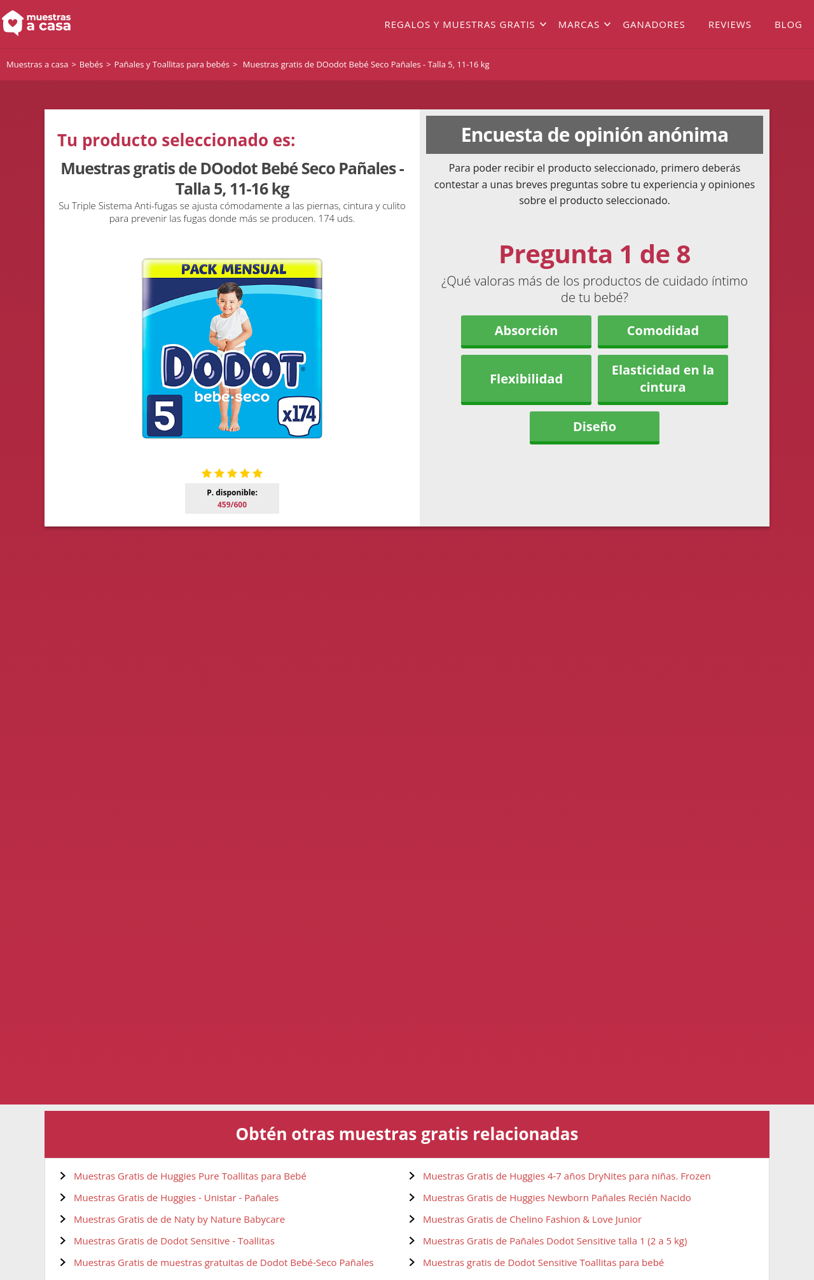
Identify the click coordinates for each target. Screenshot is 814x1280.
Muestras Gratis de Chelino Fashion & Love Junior (532, 1219)
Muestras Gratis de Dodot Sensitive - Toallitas (174, 1240)
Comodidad (663, 330)
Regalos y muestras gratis (459, 24)
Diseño (594, 426)
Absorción (526, 330)
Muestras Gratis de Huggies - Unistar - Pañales (176, 1197)
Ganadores (654, 24)
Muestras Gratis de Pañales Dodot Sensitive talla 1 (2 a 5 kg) (555, 1240)
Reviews (730, 24)
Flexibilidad (526, 378)
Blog (789, 24)
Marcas (579, 24)
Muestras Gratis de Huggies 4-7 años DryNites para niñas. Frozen (567, 1175)
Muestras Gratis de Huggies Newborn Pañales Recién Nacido (557, 1197)
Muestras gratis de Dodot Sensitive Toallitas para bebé (543, 1262)
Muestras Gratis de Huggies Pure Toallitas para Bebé (190, 1175)
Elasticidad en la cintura (663, 378)
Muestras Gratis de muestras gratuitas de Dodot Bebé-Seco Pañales (224, 1262)
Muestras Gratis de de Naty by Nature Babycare (179, 1219)
